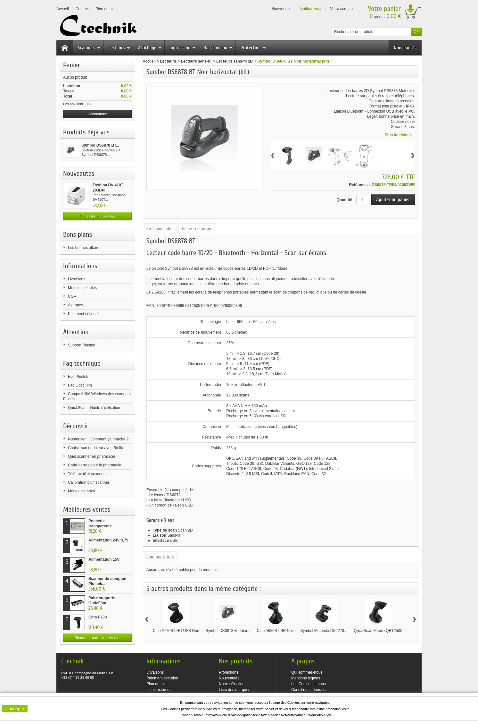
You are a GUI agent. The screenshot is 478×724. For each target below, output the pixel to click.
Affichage (150, 48)
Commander (97, 114)
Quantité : (346, 200)
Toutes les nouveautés (97, 216)
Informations (80, 266)
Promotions (228, 672)
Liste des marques (234, 689)
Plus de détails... (400, 135)
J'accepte (14, 708)
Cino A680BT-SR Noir (275, 630)
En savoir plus (159, 229)
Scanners (89, 48)
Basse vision (218, 48)
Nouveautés (405, 48)
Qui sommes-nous (306, 672)
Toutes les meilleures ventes (97, 638)
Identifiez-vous (310, 8)
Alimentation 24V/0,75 (108, 540)
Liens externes (158, 689)
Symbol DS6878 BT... (100, 145)
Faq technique (81, 363)
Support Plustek (81, 345)
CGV (72, 296)
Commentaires (160, 557)
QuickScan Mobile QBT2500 (378, 630)
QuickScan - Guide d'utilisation (94, 407)
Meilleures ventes (86, 509)
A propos (75, 305)
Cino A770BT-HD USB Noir (176, 630)
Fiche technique (197, 229)
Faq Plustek (78, 376)
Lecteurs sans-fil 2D (234, 61)
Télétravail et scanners (87, 474)
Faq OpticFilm (80, 385)
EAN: (151, 305)
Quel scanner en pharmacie (91, 456)
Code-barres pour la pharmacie (94, 465)
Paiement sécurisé (84, 313)
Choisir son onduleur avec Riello (95, 448)
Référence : (359, 185)
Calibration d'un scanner (88, 482)
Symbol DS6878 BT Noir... (228, 630)
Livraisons (76, 279)
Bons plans (77, 234)
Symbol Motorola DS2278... (323, 630)
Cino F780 (97, 617)
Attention (76, 332)
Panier (71, 65)
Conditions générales (309, 689)
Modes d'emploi (81, 491)
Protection (253, 48)
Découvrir (75, 426)
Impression (182, 48)
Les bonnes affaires (85, 247)
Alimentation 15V (104, 559)
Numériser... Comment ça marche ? (98, 439)
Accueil (149, 61)
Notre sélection (231, 684)
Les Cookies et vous (308, 684)
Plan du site (156, 684)
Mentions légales (82, 287)
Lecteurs (119, 48)
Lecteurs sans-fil (196, 61)
